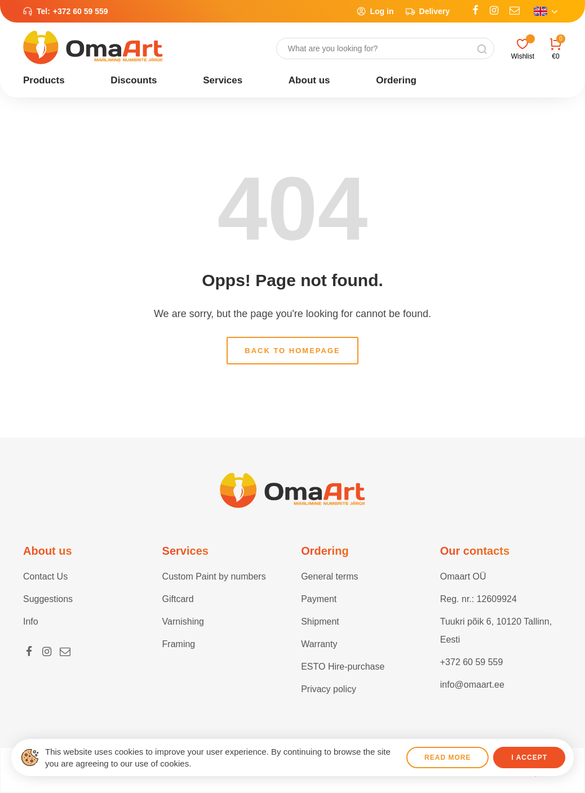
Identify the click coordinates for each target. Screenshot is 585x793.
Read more (447, 757)
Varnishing (183, 621)
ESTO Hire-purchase (342, 666)
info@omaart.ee (472, 684)
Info (30, 621)
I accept (529, 757)
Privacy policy (328, 689)
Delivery (427, 11)
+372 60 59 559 (80, 11)
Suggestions (48, 599)
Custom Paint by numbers (214, 576)
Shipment (320, 621)
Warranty (319, 644)
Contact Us (45, 576)
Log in (375, 11)
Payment (318, 599)
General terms (329, 576)
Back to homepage (292, 350)
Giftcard (178, 599)
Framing (179, 644)
